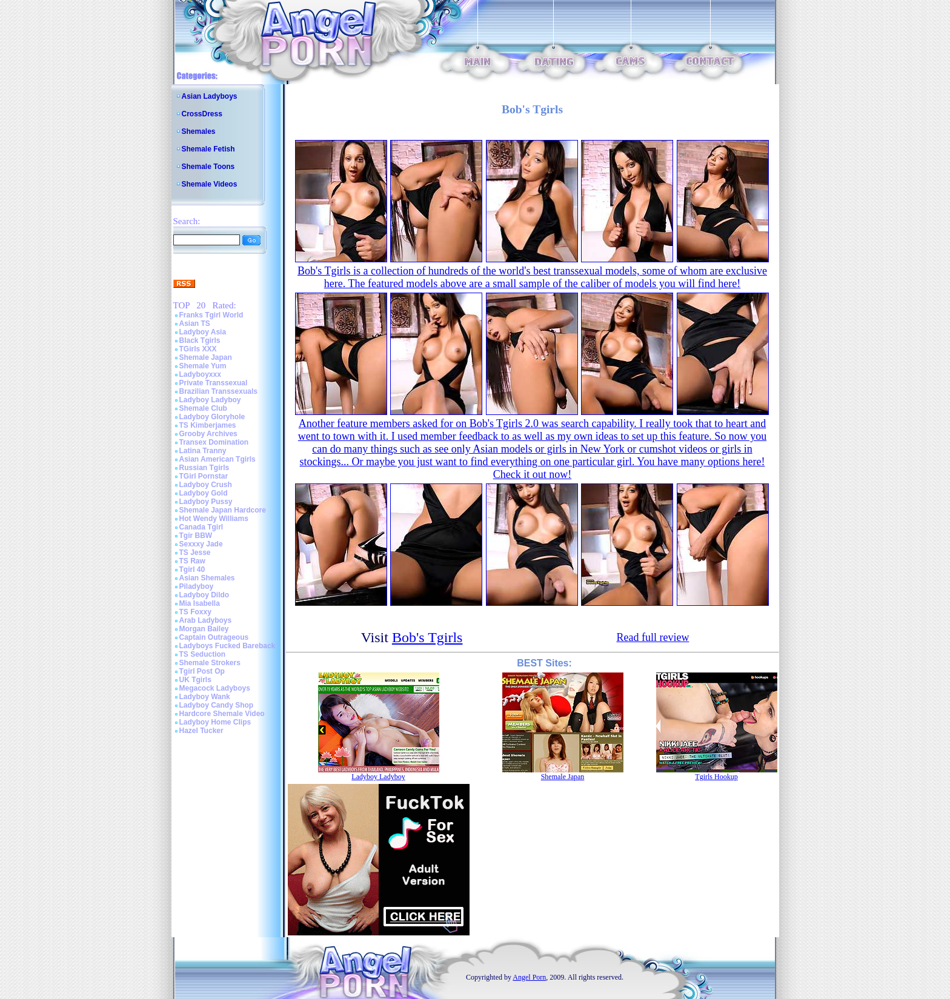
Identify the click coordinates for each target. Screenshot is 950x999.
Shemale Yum (203, 366)
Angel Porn (529, 977)
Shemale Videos (210, 184)
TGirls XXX (198, 349)
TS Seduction (202, 654)
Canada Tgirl (201, 527)
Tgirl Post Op (202, 671)
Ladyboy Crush (205, 484)
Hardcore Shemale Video (222, 713)
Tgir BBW (196, 535)
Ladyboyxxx (200, 374)
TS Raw (192, 561)
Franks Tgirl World (211, 315)
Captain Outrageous (214, 637)
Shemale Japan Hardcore (222, 510)
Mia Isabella (199, 603)
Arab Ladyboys (205, 620)
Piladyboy (196, 586)
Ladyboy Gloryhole (212, 417)
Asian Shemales (207, 578)
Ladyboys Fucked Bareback (227, 646)
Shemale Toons (208, 166)
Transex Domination (214, 442)
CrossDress (202, 114)
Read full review (652, 637)
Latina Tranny (203, 450)
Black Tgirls (200, 340)
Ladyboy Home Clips (215, 722)
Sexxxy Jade (201, 544)
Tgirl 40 (192, 569)
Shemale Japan (205, 357)
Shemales (199, 131)
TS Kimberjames (207, 425)
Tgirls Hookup (716, 776)
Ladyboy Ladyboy (210, 400)
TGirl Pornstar (203, 476)
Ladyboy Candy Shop (216, 705)
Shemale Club (203, 408)
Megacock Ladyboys (214, 688)
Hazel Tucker (201, 730)
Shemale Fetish (208, 149)
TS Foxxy (195, 612)
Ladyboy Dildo (204, 595)
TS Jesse (195, 552)
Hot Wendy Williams (213, 518)
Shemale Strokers (210, 663)
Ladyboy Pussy (206, 501)
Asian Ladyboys (210, 96)
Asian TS (194, 323)
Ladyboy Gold (203, 493)
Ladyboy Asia (203, 332)
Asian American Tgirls (217, 459)
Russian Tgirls (204, 467)
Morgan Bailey (204, 629)
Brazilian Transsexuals (218, 391)
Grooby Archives (208, 434)
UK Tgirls (195, 679)
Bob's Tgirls (427, 637)
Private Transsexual (213, 383)
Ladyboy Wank (204, 696)
